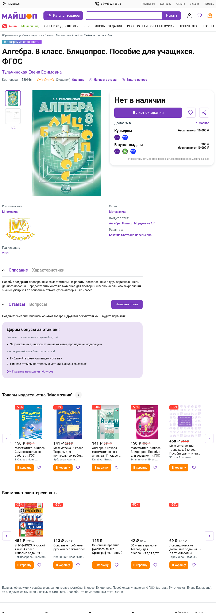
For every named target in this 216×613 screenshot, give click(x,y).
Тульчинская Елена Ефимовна (32, 72)
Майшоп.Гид (30, 26)
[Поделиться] (204, 113)
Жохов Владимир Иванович (180, 457)
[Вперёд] (209, 438)
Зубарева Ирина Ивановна (25, 459)
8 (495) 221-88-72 (108, 4)
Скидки (194, 3)
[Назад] (6, 438)
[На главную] (19, 16)
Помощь (209, 3)
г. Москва (202, 123)
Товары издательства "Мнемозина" (42, 395)
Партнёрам (148, 3)
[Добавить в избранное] (191, 113)
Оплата (180, 3)
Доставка (165, 3)
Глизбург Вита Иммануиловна (102, 459)
